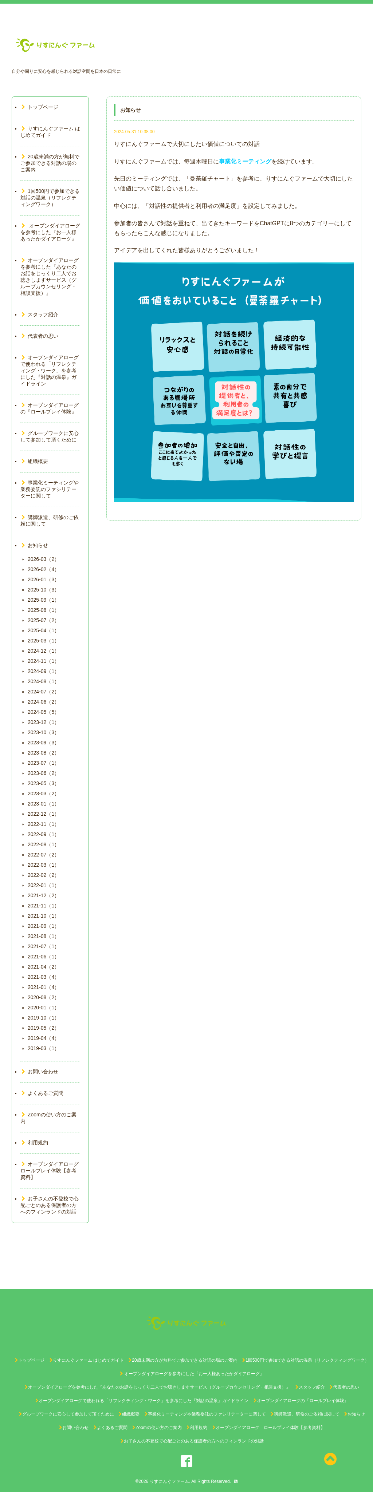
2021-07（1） (43, 946)
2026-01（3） (43, 579)
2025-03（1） (43, 641)
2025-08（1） (43, 610)
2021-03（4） (43, 977)
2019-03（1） (43, 1048)
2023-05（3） (43, 783)
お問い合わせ (39, 1072)
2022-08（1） (43, 844)
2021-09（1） (43, 926)
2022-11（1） (43, 824)
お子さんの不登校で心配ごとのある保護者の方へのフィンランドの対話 (49, 1205)
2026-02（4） (43, 569)
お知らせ (34, 545)
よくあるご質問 (42, 1093)
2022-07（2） (43, 855)
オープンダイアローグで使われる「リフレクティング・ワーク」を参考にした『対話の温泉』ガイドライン (49, 371)
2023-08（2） (43, 753)
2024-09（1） (43, 671)
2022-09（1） (43, 834)
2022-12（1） (43, 814)
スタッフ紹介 (39, 314)
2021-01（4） (43, 987)
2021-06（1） (43, 956)
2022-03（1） (43, 865)
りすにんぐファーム (169, 1481)
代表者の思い (39, 336)
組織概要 (34, 461)
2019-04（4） (43, 1038)
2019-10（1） (43, 1018)
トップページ (39, 107)
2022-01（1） (43, 885)
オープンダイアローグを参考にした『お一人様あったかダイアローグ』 (51, 232)
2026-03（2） (43, 559)
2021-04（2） (43, 967)
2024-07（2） (43, 691)
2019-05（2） (43, 1028)
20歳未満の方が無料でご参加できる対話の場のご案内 (49, 163)
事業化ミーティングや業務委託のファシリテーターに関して (49, 489)
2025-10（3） (43, 590)
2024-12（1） (43, 651)
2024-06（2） (43, 702)
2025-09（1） (43, 600)
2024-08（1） (43, 681)
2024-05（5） (43, 712)
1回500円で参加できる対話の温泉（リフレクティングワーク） (50, 197)
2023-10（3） (43, 732)
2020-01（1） (43, 1007)
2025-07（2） (43, 620)
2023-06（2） (43, 773)
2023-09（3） (43, 742)
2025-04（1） (43, 630)
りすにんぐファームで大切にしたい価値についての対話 (187, 144)
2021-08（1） (43, 936)
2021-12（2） (43, 895)
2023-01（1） (43, 804)
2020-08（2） (43, 997)
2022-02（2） (43, 875)
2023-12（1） (43, 722)
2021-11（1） (43, 906)
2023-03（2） (43, 793)
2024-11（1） (43, 661)
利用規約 (34, 1142)
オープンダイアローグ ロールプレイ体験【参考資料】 (52, 1170)
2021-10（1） (43, 916)
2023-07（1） (43, 763)
